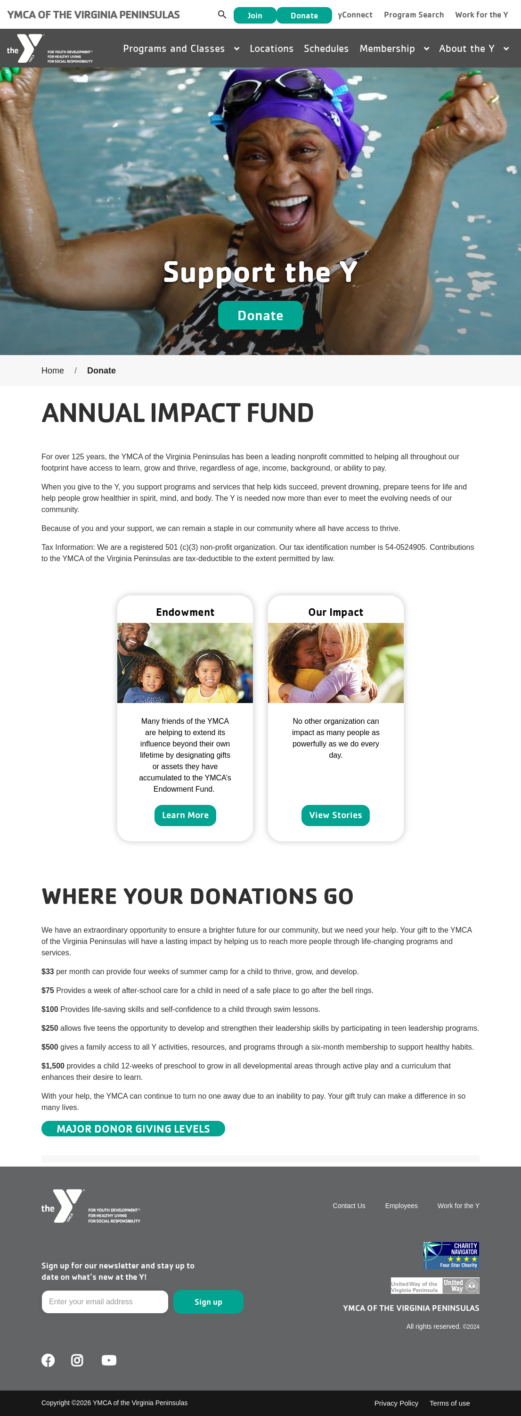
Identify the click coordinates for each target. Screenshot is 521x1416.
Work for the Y (481, 14)
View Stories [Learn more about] (335, 814)
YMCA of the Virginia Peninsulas (93, 14)
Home (52, 370)
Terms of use (450, 1403)
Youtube (107, 1360)
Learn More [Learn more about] (185, 814)
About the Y (474, 48)
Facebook (48, 1360)
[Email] (105, 1302)
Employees (401, 1205)
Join (255, 15)
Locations (272, 48)
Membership (394, 48)
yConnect (355, 14)
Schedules (326, 48)
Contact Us (349, 1205)
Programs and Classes (181, 48)
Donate (304, 15)
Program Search (414, 14)
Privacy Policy (396, 1403)
